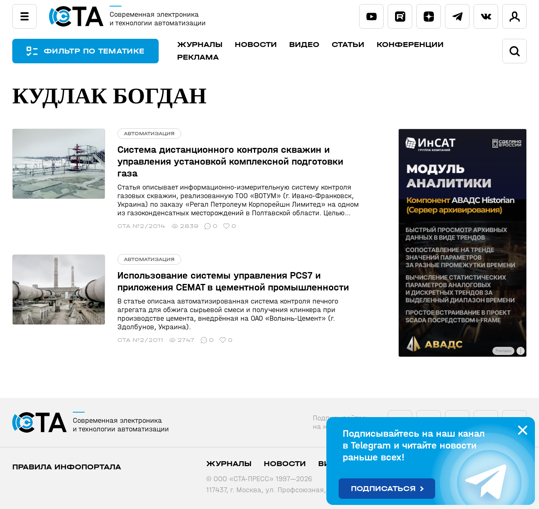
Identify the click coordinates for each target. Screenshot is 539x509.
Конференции (410, 44)
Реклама (198, 57)
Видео (304, 44)
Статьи (348, 44)
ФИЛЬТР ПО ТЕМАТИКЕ (94, 51)
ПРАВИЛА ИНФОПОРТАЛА (66, 467)
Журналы (199, 44)
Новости (256, 44)
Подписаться (383, 488)
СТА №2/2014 (141, 226)
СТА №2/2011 (140, 340)
